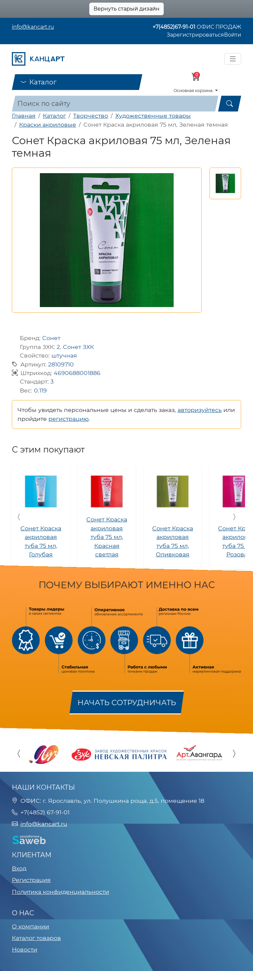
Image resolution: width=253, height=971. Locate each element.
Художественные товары (153, 115)
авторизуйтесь (200, 409)
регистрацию (68, 418)
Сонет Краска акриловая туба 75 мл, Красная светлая (106, 537)
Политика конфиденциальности (60, 891)
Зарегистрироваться (195, 35)
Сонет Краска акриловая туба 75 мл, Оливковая (172, 541)
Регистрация (31, 879)
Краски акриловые (47, 124)
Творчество (90, 115)
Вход (19, 868)
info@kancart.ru (33, 27)
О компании (30, 926)
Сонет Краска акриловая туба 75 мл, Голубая (40, 541)
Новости (24, 949)
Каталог (38, 82)
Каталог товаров (36, 937)
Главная (24, 115)
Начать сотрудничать (126, 702)
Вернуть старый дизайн (126, 9)
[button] (225, 183)
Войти (232, 35)
